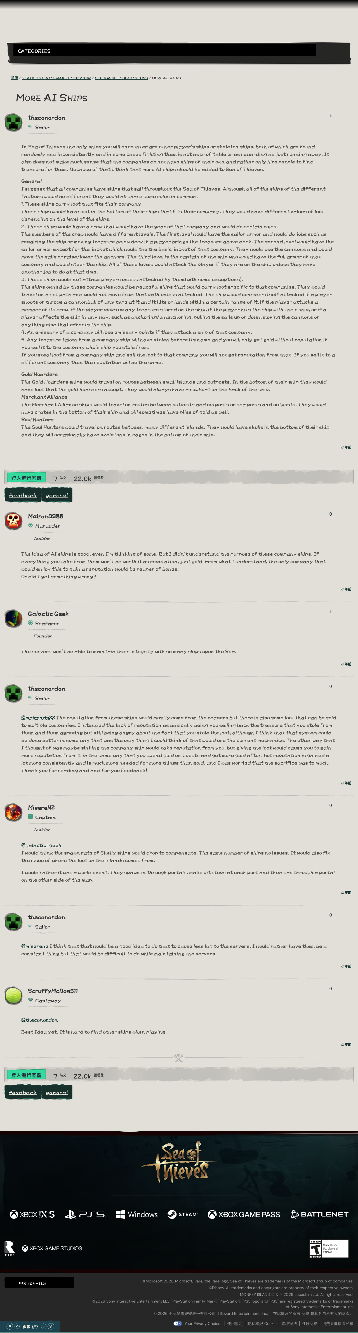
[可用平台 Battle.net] (319, 1214)
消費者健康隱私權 (338, 1323)
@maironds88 (38, 717)
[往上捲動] (17, 1326)
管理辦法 (289, 1323)
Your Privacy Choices (203, 1323)
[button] (164, 50)
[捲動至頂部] (9, 1326)
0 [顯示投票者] (330, 514)
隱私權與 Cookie (262, 1323)
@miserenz (34, 945)
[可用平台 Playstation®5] (85, 1214)
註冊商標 (309, 1323)
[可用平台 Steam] (182, 1214)
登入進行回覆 (26, 477)
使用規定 (235, 1323)
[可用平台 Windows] (137, 1214)
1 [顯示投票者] (330, 115)
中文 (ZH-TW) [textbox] (32, 1282)
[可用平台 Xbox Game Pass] (244, 1214)
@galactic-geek (41, 844)
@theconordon (39, 1019)
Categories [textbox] (34, 50)
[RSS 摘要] (7, 77)
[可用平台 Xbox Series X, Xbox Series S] (32, 1214)
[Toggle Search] (26, 59)
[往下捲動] (43, 1326)
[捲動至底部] (51, 1326)
